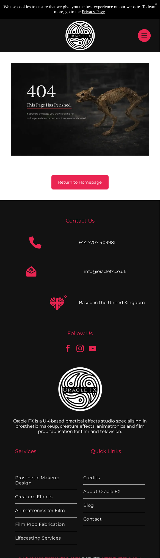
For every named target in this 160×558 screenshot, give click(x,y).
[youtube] (92, 349)
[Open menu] (144, 35)
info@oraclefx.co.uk (105, 271)
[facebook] (67, 349)
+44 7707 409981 (96, 242)
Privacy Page (93, 11)
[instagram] (80, 349)
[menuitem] (46, 480)
